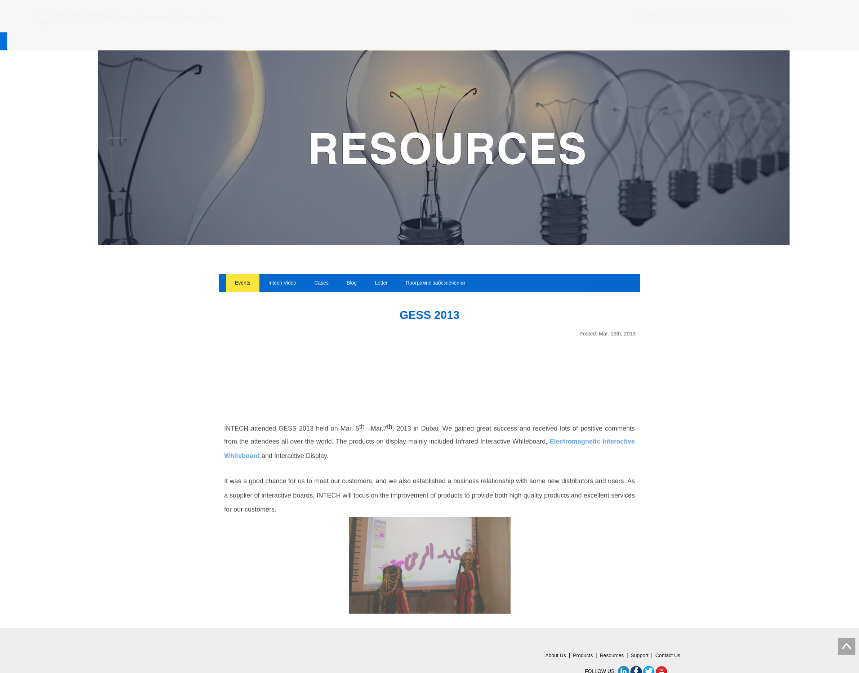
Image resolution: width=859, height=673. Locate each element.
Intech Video (282, 283)
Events (242, 283)
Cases (321, 283)
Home (198, 41)
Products (299, 41)
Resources (353, 41)
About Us (247, 41)
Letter (381, 283)
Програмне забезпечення (435, 283)
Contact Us (459, 41)
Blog (352, 283)
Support (406, 41)
